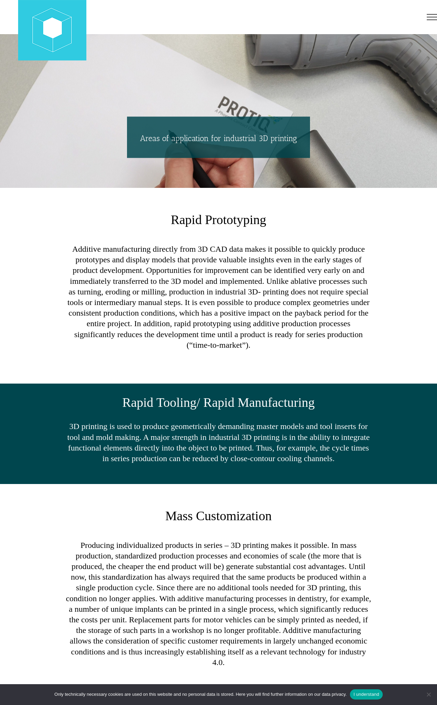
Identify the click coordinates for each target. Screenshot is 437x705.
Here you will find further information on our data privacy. (291, 694)
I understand (366, 694)
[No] (428, 694)
